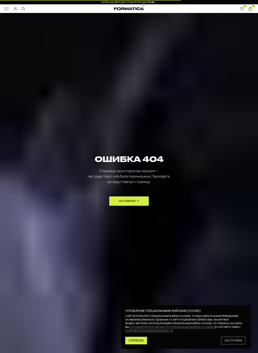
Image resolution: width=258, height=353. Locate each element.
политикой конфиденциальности (149, 330)
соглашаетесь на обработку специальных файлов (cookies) (172, 327)
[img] (23, 8)
